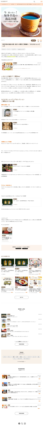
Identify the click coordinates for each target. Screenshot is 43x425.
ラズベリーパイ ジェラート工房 (12, 325)
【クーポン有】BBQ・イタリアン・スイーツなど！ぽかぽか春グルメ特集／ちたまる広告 (22, 406)
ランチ (19, 292)
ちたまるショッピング (11, 56)
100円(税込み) (3, 274)
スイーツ (2, 292)
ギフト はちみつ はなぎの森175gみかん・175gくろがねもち (23, 200)
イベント (30, 292)
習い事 (30, 274)
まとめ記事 (32, 274)
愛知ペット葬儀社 (10, 335)
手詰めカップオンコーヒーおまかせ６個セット (20, 124)
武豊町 (39, 393)
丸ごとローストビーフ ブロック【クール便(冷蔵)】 (21, 166)
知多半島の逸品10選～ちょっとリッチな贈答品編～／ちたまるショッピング (7, 238)
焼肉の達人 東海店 (10, 330)
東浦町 (26, 292)
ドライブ (29, 356)
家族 (21, 356)
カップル (34, 356)
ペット (15, 358)
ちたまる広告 (35, 274)
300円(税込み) (17, 274)
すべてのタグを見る (21, 361)
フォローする (25, 248)
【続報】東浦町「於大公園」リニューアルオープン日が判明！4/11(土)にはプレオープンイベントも (24, 399)
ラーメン (23, 292)
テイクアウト (5, 292)
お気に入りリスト (38, 1)
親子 (37, 274)
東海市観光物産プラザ (10, 315)
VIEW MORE (21, 344)
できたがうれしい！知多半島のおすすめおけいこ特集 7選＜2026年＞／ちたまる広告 (35, 271)
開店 (14, 356)
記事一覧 (21, 297)
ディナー (21, 292)
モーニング (16, 292)
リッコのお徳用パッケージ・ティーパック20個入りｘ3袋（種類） (24, 111)
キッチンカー (9, 292)
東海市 (12, 292)
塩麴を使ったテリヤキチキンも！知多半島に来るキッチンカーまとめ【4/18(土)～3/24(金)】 (7, 290)
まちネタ (32, 292)
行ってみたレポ (27, 358)
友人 (38, 356)
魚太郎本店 (9, 320)
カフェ (25, 356)
